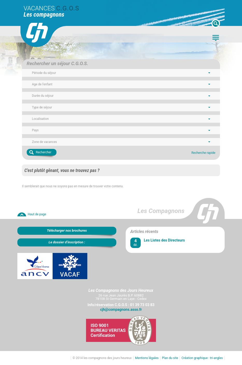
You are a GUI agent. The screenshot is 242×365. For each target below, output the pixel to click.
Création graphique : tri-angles (202, 358)
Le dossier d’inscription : (66, 242)
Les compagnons (44, 14)
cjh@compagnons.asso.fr (121, 309)
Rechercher (43, 152)
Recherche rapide (203, 153)
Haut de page (37, 214)
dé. (135, 242)
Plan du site (170, 358)
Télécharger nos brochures (67, 230)
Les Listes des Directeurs (164, 240)
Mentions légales (147, 358)
